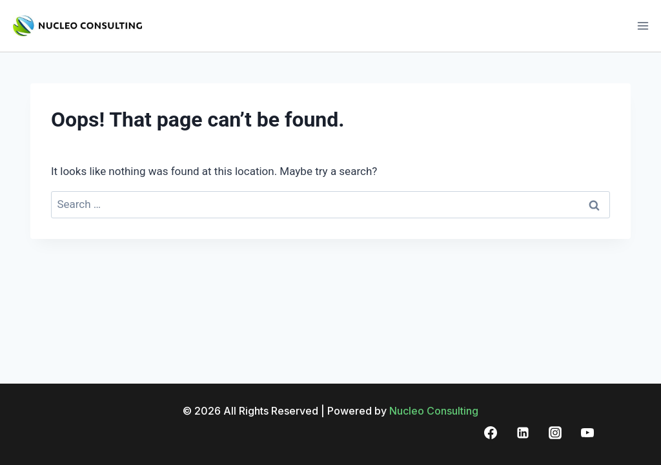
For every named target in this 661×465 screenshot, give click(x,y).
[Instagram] (555, 433)
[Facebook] (490, 433)
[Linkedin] (523, 433)
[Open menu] (643, 26)
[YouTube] (587, 433)
